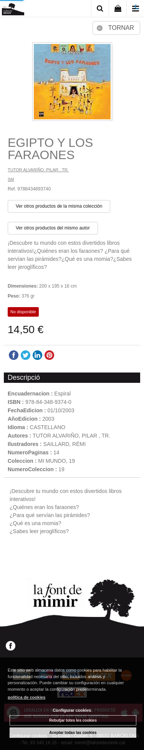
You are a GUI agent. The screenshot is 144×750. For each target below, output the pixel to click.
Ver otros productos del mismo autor (53, 228)
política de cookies (26, 697)
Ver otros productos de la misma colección (59, 206)
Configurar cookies (72, 710)
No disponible (23, 311)
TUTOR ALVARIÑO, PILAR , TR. (38, 170)
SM (11, 179)
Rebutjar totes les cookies (73, 720)
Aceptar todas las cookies (72, 732)
